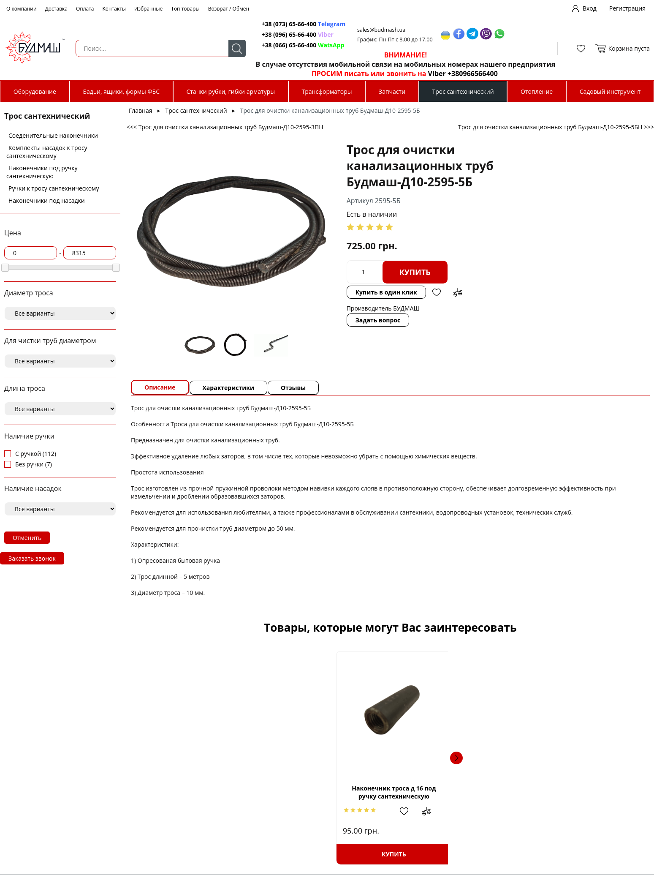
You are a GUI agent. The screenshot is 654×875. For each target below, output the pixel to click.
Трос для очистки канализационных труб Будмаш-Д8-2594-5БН (574, 792)
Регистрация (627, 8)
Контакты (114, 8)
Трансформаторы (326, 91)
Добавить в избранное (501, 256)
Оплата (85, 8)
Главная (140, 110)
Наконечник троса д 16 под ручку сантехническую (207, 792)
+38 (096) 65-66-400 (285, 34)
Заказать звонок (32, 558)
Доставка (56, 8)
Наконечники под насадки (46, 200)
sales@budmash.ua (378, 29)
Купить (376, 256)
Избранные (148, 8)
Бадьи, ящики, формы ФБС (121, 91)
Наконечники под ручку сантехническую (42, 172)
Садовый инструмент (610, 91)
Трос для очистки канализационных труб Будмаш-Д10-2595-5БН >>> (556, 127)
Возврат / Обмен (229, 8)
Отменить (27, 538)
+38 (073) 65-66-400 (285, 24)
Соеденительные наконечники (53, 135)
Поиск (232, 48)
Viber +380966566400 (458, 73)
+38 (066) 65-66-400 (285, 45)
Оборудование (35, 91)
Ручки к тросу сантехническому (53, 188)
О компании (21, 8)
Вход (590, 8)
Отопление (537, 91)
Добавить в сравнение (522, 256)
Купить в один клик (451, 256)
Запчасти (392, 91)
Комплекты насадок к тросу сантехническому (46, 152)
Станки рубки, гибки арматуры (231, 91)
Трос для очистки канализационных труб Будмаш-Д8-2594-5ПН (329, 792)
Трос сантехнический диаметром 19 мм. (451, 796)
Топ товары (185, 8)
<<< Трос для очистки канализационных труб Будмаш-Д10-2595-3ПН (225, 127)
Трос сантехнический (463, 91)
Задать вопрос (339, 287)
